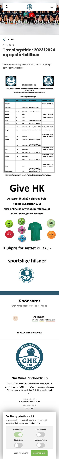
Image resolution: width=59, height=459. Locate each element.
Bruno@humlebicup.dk (29, 402)
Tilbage (9, 39)
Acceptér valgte (21, 453)
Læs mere (36, 423)
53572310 (29, 408)
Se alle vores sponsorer (29, 333)
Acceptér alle (39, 453)
